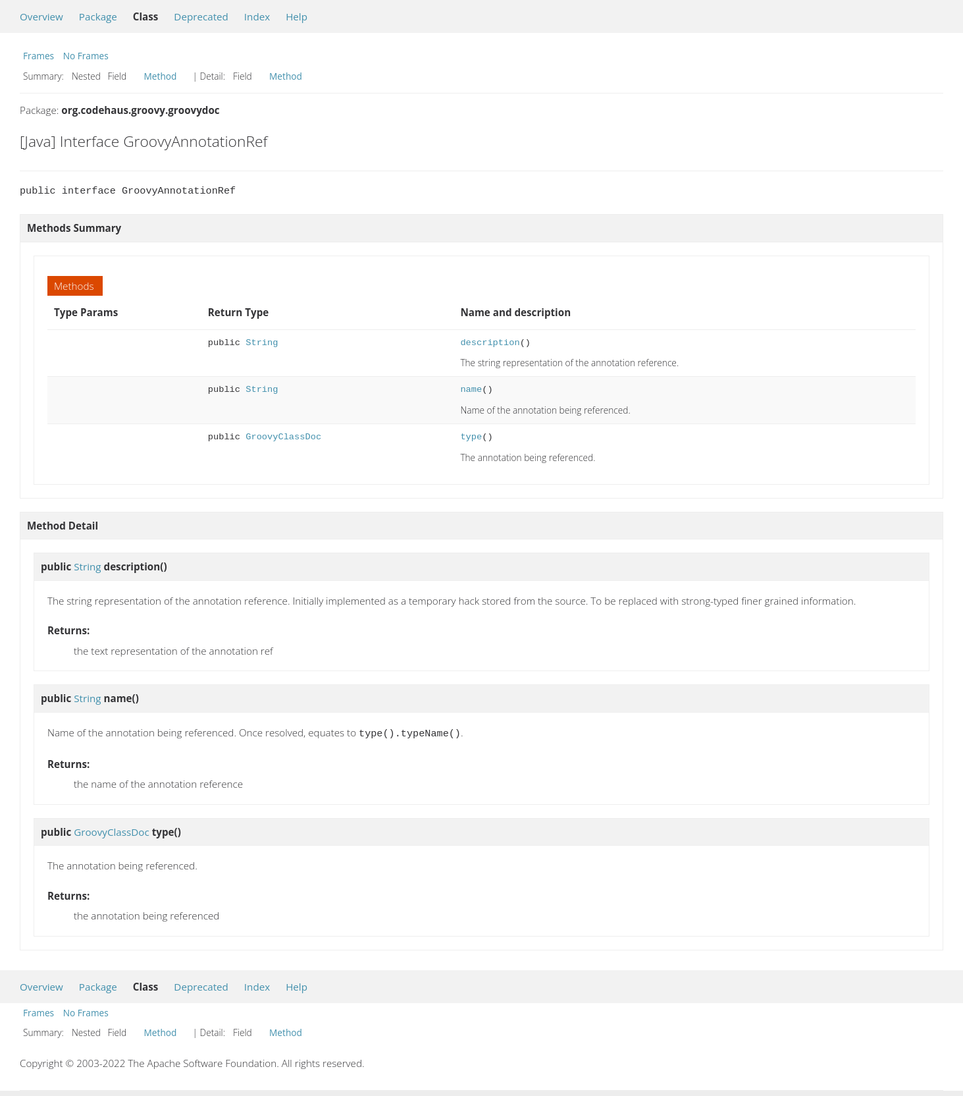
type (471, 437)
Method (160, 76)
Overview (41, 16)
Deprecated (201, 16)
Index (257, 16)
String (262, 343)
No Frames (86, 55)
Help (296, 16)
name (471, 389)
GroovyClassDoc (283, 437)
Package (98, 16)
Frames (38, 55)
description (489, 343)
